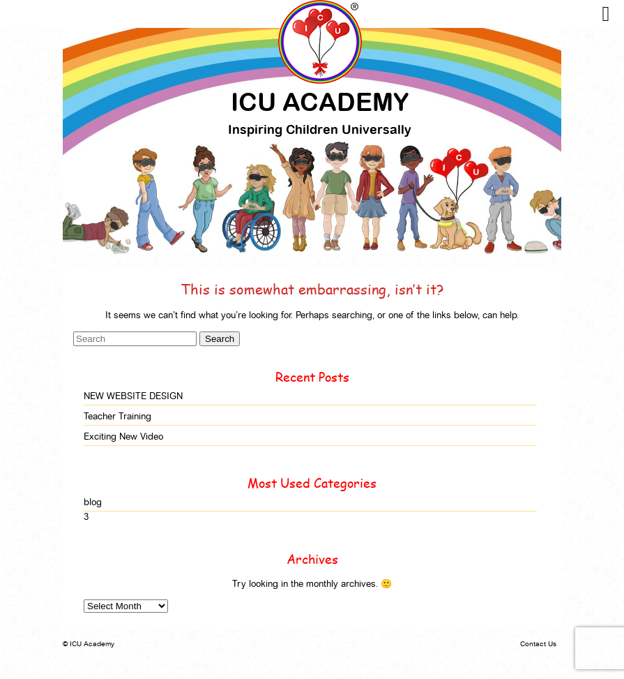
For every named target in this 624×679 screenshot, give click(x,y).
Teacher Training (117, 416)
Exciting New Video (123, 436)
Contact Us (538, 644)
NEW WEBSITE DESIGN (133, 396)
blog (93, 502)
